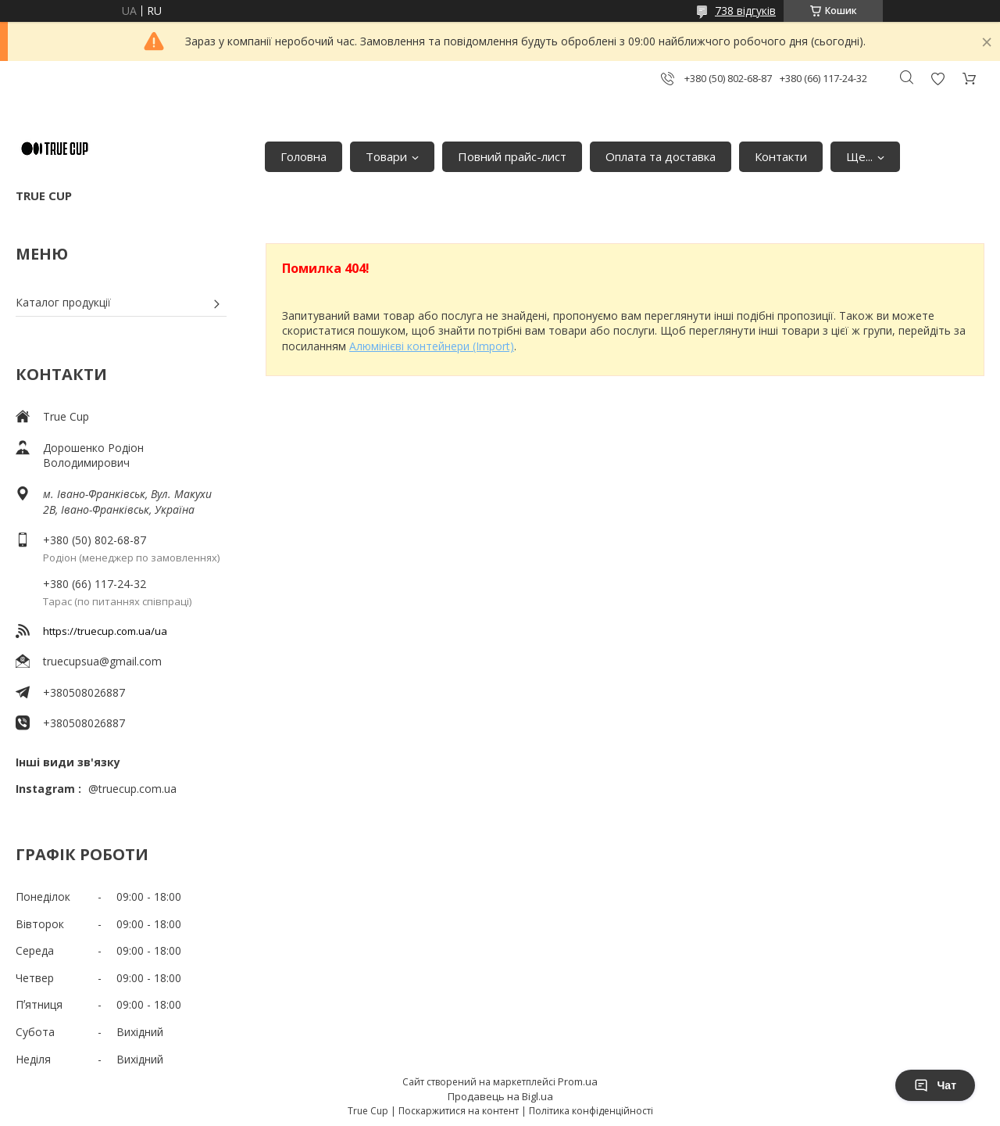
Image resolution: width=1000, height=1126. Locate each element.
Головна (303, 156)
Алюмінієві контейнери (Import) (431, 346)
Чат (935, 1085)
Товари (386, 156)
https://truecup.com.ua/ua (105, 631)
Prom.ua (578, 1081)
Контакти (781, 156)
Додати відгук (937, 78)
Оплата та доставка (660, 156)
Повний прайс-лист (512, 156)
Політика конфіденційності (591, 1110)
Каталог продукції (63, 302)
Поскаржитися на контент (458, 1110)
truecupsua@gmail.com (102, 661)
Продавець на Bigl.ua (500, 1096)
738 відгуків (745, 10)
